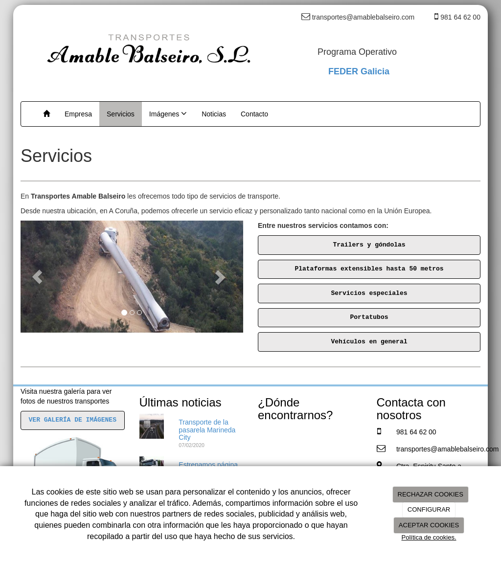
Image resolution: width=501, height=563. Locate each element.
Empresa (78, 114)
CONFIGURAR (429, 509)
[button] (37, 277)
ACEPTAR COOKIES (429, 525)
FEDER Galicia (358, 71)
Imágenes (168, 113)
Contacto (254, 114)
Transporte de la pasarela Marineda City (207, 429)
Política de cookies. (428, 537)
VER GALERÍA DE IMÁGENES (72, 420)
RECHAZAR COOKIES (430, 494)
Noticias (214, 114)
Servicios (121, 114)
